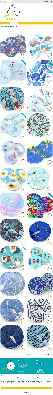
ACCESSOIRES (37, 23)
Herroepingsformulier (22, 366)
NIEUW (8, 23)
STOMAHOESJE (29, 23)
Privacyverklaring (21, 367)
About (19, 369)
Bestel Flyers (20, 368)
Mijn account (46, 1)
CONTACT (44, 23)
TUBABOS (3, 23)
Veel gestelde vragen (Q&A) (23, 363)
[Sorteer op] (47, 31)
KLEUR (8, 26)
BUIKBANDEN (21, 23)
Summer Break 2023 (22, 373)
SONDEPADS (14, 23)
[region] (19, 390)
